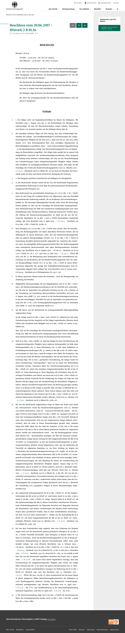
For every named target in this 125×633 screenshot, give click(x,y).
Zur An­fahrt (51, 619)
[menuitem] (50, 9)
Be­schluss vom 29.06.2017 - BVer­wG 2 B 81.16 (109, 28)
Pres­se (116, 3)
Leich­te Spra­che (90, 3)
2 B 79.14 (25, 553)
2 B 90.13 (21, 550)
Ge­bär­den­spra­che (104, 3)
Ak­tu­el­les (96, 9)
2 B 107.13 (61, 221)
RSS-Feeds (10, 628)
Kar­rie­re (79, 628)
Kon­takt (108, 9)
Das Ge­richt (49, 9)
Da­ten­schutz (114, 628)
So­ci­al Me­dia (32, 628)
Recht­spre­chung (65, 9)
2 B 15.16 (58, 591)
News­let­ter (21, 628)
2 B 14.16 (20, 588)
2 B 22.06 (26, 560)
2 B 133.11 (64, 254)
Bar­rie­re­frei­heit (101, 628)
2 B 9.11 (19, 575)
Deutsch (77, 3)
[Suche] (118, 9)
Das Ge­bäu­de (82, 9)
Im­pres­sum (88, 628)
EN (73, 25)
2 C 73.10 (19, 171)
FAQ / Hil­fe (69, 628)
